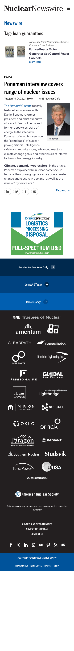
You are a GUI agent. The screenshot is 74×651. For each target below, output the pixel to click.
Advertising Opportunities (37, 524)
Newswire (13, 23)
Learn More (35, 61)
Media (56, 565)
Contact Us (37, 533)
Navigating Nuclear (37, 529)
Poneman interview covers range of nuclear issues (33, 87)
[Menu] (68, 8)
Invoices (48, 565)
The (17, 105)
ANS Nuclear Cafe (49, 98)
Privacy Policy (21, 565)
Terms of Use (36, 565)
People (8, 76)
